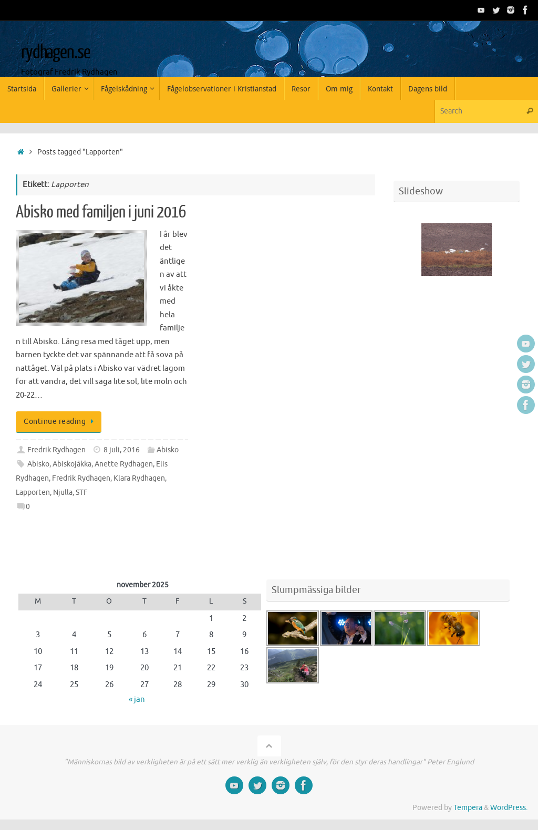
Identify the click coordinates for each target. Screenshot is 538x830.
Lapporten (33, 492)
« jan (137, 699)
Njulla (63, 492)
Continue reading (60, 421)
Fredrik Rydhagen (56, 449)
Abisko (168, 449)
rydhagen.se (55, 52)
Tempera (467, 807)
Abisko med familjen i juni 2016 (101, 212)
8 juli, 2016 (122, 449)
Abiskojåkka (72, 464)
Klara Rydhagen (139, 478)
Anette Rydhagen (124, 464)
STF (82, 492)
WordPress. (508, 807)
